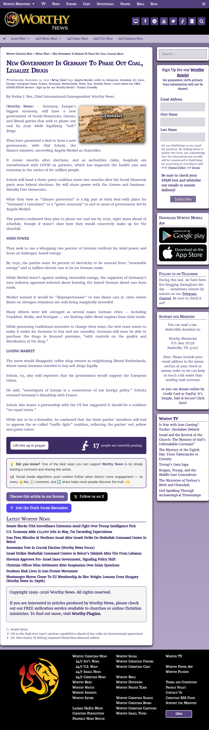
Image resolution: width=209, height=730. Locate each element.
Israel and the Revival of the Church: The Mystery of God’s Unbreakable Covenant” (182, 439)
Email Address (171, 99)
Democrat (112, 80)
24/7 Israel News (77, 38)
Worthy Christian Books (133, 703)
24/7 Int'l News (87, 661)
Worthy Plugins (177, 672)
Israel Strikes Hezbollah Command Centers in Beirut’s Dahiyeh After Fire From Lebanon (73, 553)
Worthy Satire (83, 698)
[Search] (201, 21)
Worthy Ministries (20, 4)
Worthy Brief (82, 682)
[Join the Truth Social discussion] (38, 508)
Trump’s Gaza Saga (173, 464)
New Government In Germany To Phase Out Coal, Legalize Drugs (74, 66)
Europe (10, 83)
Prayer (125, 4)
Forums (71, 4)
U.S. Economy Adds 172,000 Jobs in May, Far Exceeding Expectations (59, 532)
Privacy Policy (177, 167)
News (56, 4)
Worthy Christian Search (134, 698)
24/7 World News (50, 39)
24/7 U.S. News (102, 38)
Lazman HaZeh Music (87, 708)
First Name (168, 114)
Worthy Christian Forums (134, 661)
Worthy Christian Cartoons (136, 708)
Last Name (168, 130)
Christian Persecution (88, 713)
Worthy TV (168, 418)
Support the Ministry (181, 703)
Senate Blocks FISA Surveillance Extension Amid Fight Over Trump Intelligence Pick (71, 526)
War (89, 83)
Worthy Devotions (129, 682)
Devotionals (105, 4)
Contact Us (174, 693)
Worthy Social (126, 656)
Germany (54, 83)
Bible (140, 4)
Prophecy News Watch (88, 719)
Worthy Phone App (179, 667)
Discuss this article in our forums (37, 496)
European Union (27, 83)
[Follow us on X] (89, 496)
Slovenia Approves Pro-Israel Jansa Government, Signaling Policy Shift (61, 559)
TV (43, 4)
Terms (196, 167)
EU (134, 80)
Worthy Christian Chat (133, 667)
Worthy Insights (84, 693)
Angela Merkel (83, 80)
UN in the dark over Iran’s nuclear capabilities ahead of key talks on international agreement (77, 634)
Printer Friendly (87, 87)
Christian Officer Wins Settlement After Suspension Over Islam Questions (62, 565)
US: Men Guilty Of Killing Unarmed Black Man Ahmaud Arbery (55, 638)
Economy (125, 80)
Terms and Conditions (181, 682)
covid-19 (99, 80)
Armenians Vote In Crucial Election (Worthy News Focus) (50, 548)
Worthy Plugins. (86, 613)
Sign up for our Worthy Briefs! (55, 87)
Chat (86, 4)
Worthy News (102, 83)
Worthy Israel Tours (131, 713)
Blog (154, 4)
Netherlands (69, 83)
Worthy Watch (83, 687)
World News (19, 629)
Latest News (22, 39)
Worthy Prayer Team (131, 687)
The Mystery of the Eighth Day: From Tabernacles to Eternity (179, 454)
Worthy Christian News (89, 656)
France (43, 83)
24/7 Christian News (130, 38)
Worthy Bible (126, 677)
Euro (141, 80)
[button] (204, 4)
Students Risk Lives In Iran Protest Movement (42, 571)
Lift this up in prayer (29, 445)
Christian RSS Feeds (180, 698)
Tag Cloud (60, 80)
